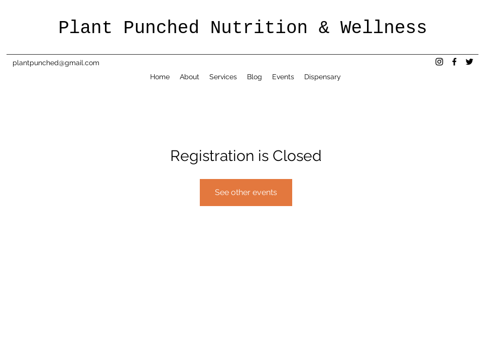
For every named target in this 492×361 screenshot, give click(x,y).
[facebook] (454, 62)
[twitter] (469, 62)
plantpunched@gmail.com (56, 63)
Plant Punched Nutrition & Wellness (242, 28)
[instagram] (439, 62)
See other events (246, 192)
